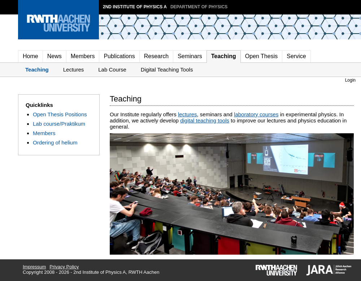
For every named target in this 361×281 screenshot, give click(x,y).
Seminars (190, 56)
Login (350, 80)
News (54, 56)
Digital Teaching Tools (167, 69)
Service (296, 56)
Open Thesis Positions (60, 114)
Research (156, 56)
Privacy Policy (64, 266)
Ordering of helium (55, 142)
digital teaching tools (204, 120)
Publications (119, 56)
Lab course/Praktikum (59, 124)
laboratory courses (256, 114)
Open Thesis (261, 56)
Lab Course (112, 69)
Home (30, 56)
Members (83, 56)
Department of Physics (198, 6)
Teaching (223, 56)
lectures (187, 114)
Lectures (73, 69)
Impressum (34, 266)
